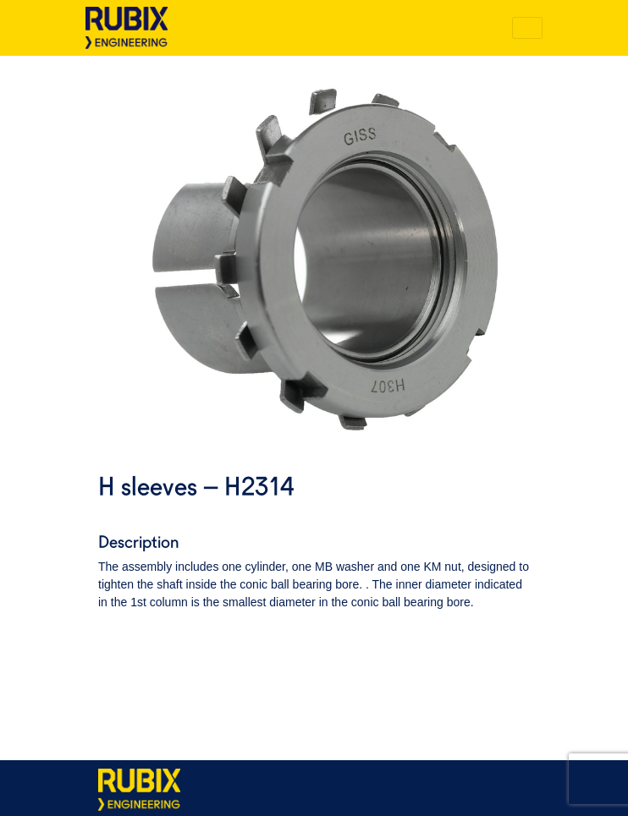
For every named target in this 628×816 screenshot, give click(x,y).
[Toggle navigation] (527, 28)
